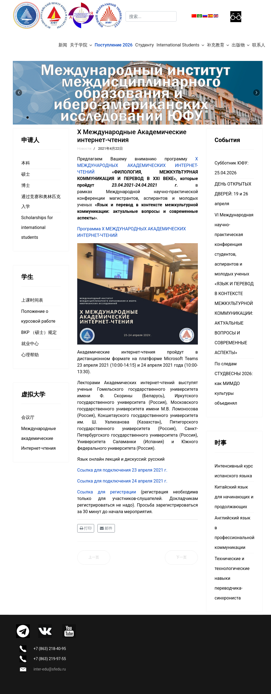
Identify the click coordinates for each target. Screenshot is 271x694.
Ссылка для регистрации (106, 492)
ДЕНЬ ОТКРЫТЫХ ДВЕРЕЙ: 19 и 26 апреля (233, 193)
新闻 (62, 45)
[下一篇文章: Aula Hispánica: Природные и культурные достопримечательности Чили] (181, 557)
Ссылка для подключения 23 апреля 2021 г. (122, 470)
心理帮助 (30, 354)
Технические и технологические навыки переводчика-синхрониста (232, 578)
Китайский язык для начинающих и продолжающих (234, 496)
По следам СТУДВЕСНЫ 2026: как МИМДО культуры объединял (234, 383)
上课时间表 (32, 300)
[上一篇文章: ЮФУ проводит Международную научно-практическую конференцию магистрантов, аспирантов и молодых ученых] (93, 557)
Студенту (144, 45)
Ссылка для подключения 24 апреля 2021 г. (122, 481)
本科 (25, 163)
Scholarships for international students (37, 227)
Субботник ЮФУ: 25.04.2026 (231, 167)
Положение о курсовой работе (38, 316)
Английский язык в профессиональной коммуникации (234, 532)
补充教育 (215, 45)
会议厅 (27, 417)
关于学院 (78, 45)
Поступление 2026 (114, 45)
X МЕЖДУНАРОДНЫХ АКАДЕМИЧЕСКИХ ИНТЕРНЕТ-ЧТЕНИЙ (137, 165)
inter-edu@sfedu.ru (50, 669)
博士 (25, 185)
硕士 (25, 174)
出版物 (238, 45)
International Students (178, 45)
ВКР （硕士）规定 (39, 332)
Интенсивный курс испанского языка (234, 470)
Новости (84, 148)
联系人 (258, 45)
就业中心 (30, 343)
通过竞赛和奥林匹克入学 (41, 201)
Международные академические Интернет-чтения (38, 438)
